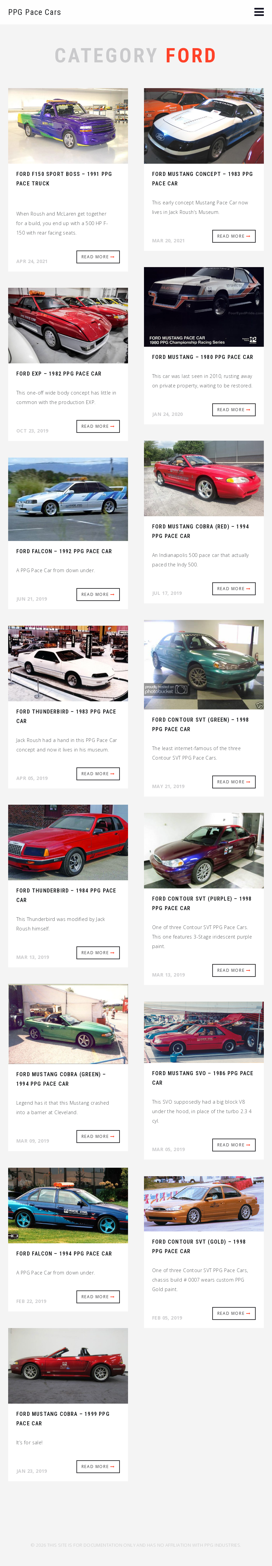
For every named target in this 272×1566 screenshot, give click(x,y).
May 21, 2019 (168, 786)
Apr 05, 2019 (32, 778)
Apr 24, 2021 (32, 261)
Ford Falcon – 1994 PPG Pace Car (64, 1253)
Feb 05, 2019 (167, 1317)
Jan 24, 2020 (167, 414)
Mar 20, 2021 (168, 240)
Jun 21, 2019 (31, 599)
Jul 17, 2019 (167, 593)
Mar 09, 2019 (32, 1141)
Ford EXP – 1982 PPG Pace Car (59, 373)
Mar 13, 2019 (32, 957)
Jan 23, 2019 (31, 1471)
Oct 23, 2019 (32, 430)
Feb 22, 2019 (31, 1301)
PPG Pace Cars (34, 12)
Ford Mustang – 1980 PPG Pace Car (202, 357)
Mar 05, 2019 (168, 1149)
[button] (259, 12)
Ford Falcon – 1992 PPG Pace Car (64, 551)
